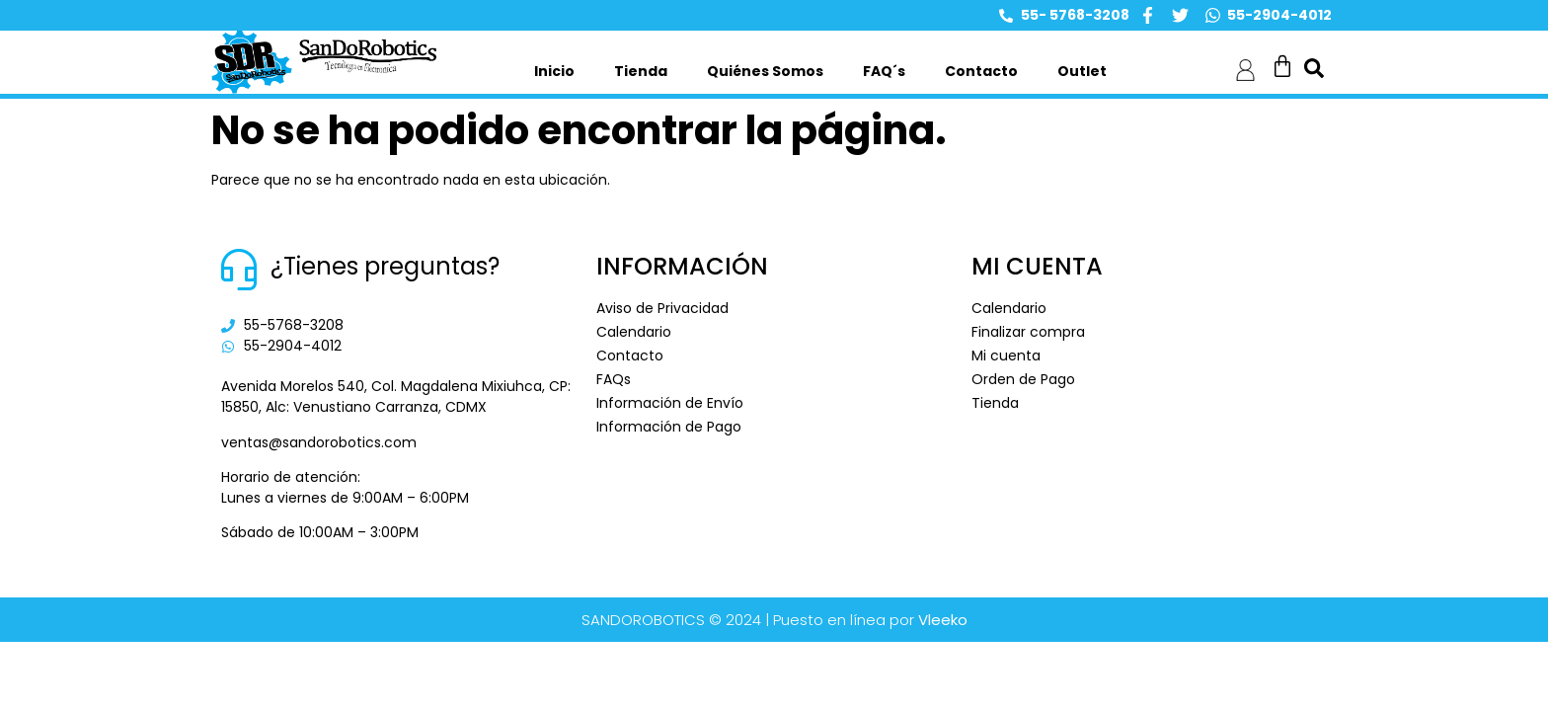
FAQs (613, 379)
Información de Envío (669, 403)
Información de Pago (668, 426)
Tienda (640, 71)
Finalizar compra (1028, 332)
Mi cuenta (1006, 355)
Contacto (981, 71)
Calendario (633, 332)
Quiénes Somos (765, 71)
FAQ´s (884, 71)
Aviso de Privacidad (662, 308)
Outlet (1082, 71)
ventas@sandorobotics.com (319, 442)
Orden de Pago (1023, 379)
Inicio (554, 71)
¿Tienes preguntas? (385, 266)
